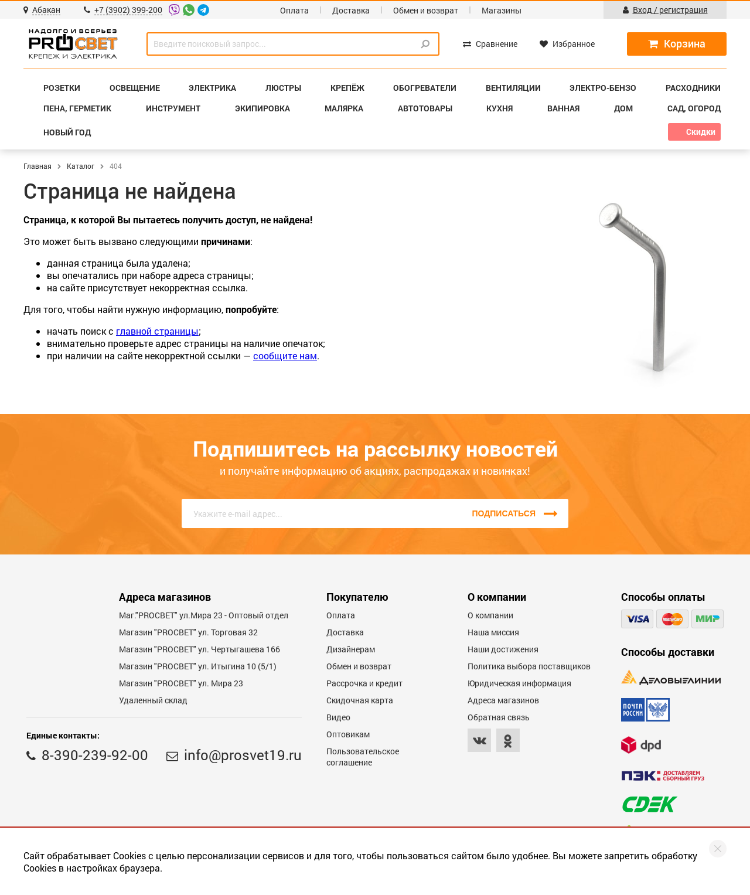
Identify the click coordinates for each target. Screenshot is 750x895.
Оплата (294, 10)
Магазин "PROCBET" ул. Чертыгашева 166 (199, 649)
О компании (490, 615)
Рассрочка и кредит (364, 683)
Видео (338, 717)
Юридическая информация (519, 683)
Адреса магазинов (503, 700)
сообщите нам (285, 355)
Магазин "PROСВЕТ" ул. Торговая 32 (188, 632)
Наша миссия (493, 632)
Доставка (351, 10)
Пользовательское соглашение (362, 757)
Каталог (80, 166)
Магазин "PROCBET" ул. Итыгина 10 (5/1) (198, 666)
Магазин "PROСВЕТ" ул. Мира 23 (181, 683)
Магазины (501, 10)
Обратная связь (499, 717)
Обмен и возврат (425, 10)
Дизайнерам (350, 649)
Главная (37, 166)
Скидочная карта (359, 700)
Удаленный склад (153, 700)
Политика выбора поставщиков (529, 666)
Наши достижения (503, 649)
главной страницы (157, 331)
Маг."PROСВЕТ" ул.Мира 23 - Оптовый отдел (203, 615)
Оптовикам (348, 734)
